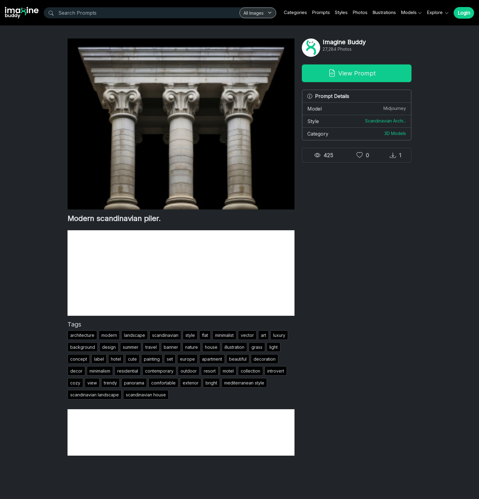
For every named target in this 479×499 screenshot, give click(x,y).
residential (127, 370)
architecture (82, 335)
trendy (110, 382)
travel (151, 347)
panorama (134, 382)
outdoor (189, 370)
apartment (212, 359)
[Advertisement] (181, 273)
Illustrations (384, 12)
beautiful (238, 359)
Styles (341, 12)
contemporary (159, 370)
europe (187, 359)
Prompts (321, 12)
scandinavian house (146, 394)
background (82, 347)
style (190, 335)
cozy (75, 382)
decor (76, 370)
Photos (360, 12)
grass (256, 347)
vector (247, 335)
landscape (134, 335)
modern (109, 335)
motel (228, 370)
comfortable (163, 382)
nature (191, 347)
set (170, 359)
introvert (275, 370)
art (263, 335)
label (99, 359)
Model (356, 108)
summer (130, 347)
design (109, 347)
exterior (191, 382)
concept (78, 359)
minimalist (224, 335)
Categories (295, 12)
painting (152, 359)
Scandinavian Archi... (385, 120)
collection (250, 370)
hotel (116, 359)
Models (409, 12)
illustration (234, 347)
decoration (265, 359)
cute (132, 359)
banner (171, 347)
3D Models (395, 133)
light (273, 347)
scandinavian (165, 335)
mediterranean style (244, 382)
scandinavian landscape (94, 394)
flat (205, 335)
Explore (435, 12)
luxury (279, 335)
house (211, 347)
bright (211, 382)
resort (210, 370)
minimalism (100, 370)
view (92, 382)
